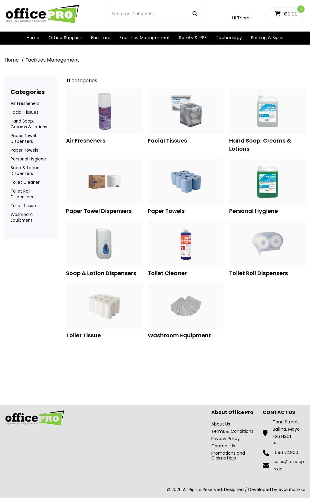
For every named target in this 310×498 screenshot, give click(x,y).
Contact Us (223, 446)
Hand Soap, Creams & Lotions (29, 124)
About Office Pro (232, 413)
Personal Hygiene (28, 159)
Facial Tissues (24, 112)
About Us (220, 424)
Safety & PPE (193, 38)
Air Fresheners (25, 103)
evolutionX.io (292, 489)
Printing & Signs (267, 38)
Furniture (101, 38)
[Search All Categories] (155, 14)
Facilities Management (145, 38)
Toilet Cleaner (25, 182)
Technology (229, 38)
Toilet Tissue (23, 206)
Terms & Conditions (232, 431)
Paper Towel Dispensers (23, 138)
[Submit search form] (195, 14)
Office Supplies (65, 38)
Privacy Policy (225, 439)
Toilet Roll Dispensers (22, 194)
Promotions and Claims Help (228, 455)
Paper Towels (24, 150)
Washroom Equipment (22, 217)
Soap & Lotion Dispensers (25, 171)
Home (33, 38)
